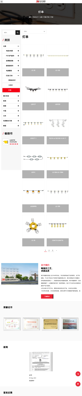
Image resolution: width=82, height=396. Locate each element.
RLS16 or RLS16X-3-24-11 (70, 96)
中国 (11, 111)
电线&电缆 (12, 51)
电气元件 (50, 370)
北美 (41, 17)
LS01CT (70, 66)
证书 (30, 293)
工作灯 (10, 85)
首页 (30, 17)
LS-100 (51, 66)
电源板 (49, 380)
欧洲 (11, 101)
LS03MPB (71, 125)
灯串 (9, 90)
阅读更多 (31, 298)
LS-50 (31, 66)
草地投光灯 (12, 80)
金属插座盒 (12, 61)
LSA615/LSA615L (70, 154)
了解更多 (47, 214)
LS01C (31, 125)
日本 (11, 116)
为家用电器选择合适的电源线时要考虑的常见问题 (63, 386)
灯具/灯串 (46, 17)
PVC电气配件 (12, 56)
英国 (11, 106)
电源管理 (12, 71)
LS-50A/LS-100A (51, 125)
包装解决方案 (11, 121)
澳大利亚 (11, 96)
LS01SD (31, 95)
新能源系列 (12, 66)
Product (36, 17)
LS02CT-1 (51, 95)
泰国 (11, 126)
